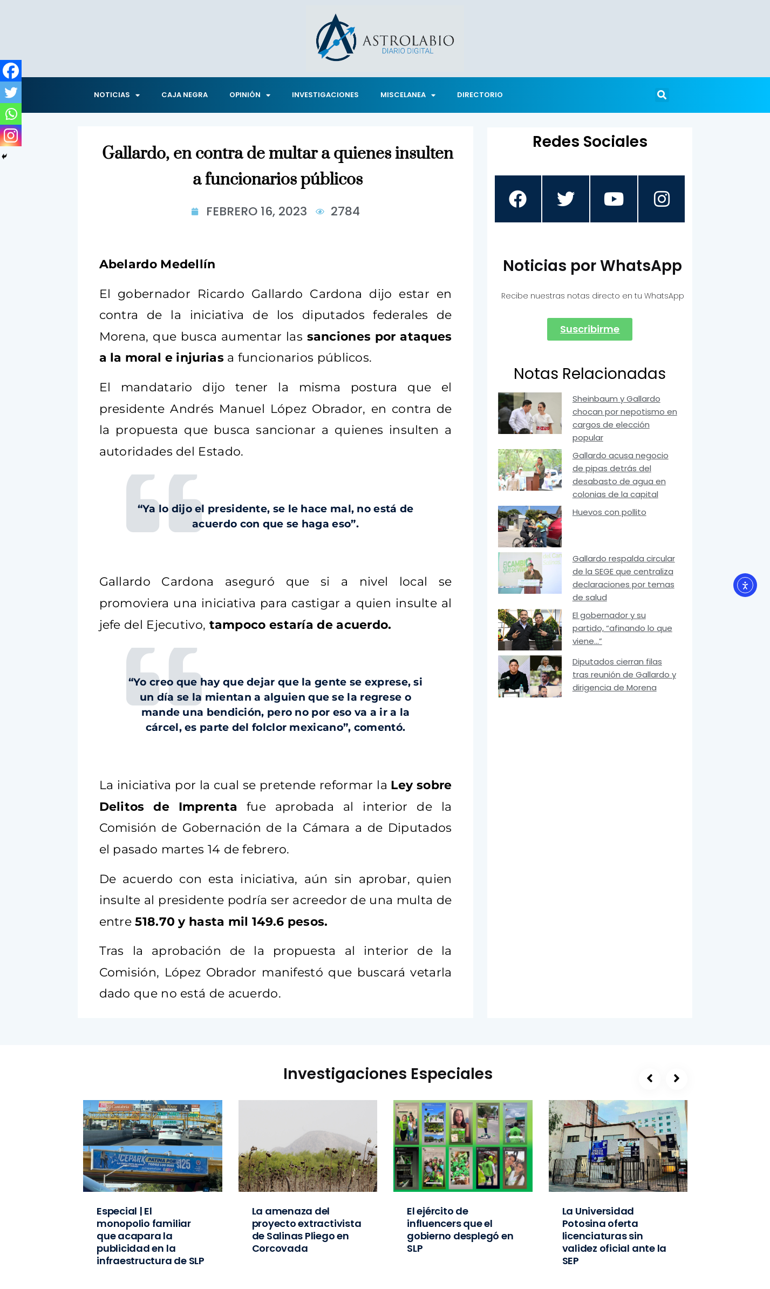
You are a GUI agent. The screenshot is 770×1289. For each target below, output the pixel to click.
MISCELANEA (407, 95)
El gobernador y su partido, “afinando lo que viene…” (622, 629)
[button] (662, 95)
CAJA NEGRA (184, 95)
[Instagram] (11, 135)
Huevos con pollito (609, 512)
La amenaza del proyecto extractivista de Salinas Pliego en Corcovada (307, 1229)
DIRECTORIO (480, 95)
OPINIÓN (249, 95)
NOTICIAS (117, 95)
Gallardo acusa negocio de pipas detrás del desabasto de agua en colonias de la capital (621, 475)
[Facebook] (11, 71)
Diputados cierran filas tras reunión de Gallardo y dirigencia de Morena (624, 675)
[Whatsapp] (11, 114)
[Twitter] (11, 92)
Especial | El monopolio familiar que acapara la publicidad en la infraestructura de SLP (151, 1235)
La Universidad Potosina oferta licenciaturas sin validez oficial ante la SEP (614, 1235)
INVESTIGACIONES (325, 95)
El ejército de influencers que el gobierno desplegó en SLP (460, 1229)
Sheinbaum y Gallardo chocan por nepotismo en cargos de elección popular (625, 419)
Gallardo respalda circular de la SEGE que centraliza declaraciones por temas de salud (624, 579)
